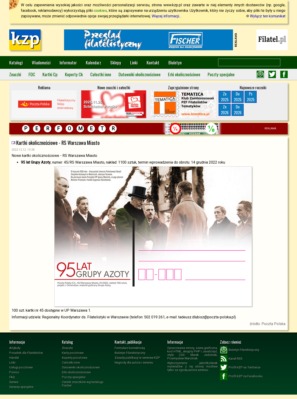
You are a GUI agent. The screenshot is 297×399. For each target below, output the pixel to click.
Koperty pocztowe (74, 357)
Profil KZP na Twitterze (240, 367)
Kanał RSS (231, 358)
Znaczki (15, 74)
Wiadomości (41, 62)
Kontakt (153, 62)
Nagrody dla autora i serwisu (134, 362)
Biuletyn (175, 62)
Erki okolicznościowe (184, 74)
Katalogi (16, 62)
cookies (100, 10)
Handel (14, 357)
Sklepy (115, 62)
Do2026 (238, 109)
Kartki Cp (50, 74)
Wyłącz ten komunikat (265, 16)
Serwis (13, 382)
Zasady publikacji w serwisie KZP (137, 357)
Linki (134, 62)
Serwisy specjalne (21, 387)
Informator (68, 62)
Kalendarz (93, 62)
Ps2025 (251, 96)
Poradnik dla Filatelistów (26, 353)
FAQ (12, 377)
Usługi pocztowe (21, 367)
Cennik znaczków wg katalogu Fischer (82, 383)
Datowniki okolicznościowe (140, 74)
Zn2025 (225, 96)
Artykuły (14, 348)
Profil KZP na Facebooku (241, 376)
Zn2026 (225, 109)
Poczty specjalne (221, 74)
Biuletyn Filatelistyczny (130, 353)
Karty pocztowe (73, 353)
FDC (32, 74)
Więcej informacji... (166, 16)
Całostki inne (100, 74)
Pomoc (14, 372)
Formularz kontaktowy (130, 348)
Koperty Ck (74, 74)
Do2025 (238, 96)
